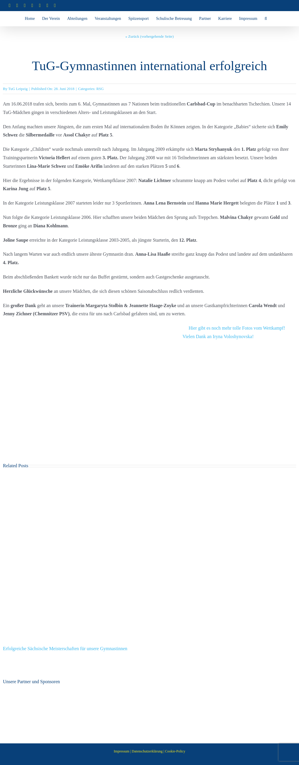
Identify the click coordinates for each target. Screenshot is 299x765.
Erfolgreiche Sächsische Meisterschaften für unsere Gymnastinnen (65, 648)
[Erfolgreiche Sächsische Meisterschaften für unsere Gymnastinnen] (149, 478)
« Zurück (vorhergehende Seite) (149, 36)
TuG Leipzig (17, 88)
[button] (266, 18)
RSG (100, 88)
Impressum (121, 751)
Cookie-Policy (175, 751)
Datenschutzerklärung (147, 751)
